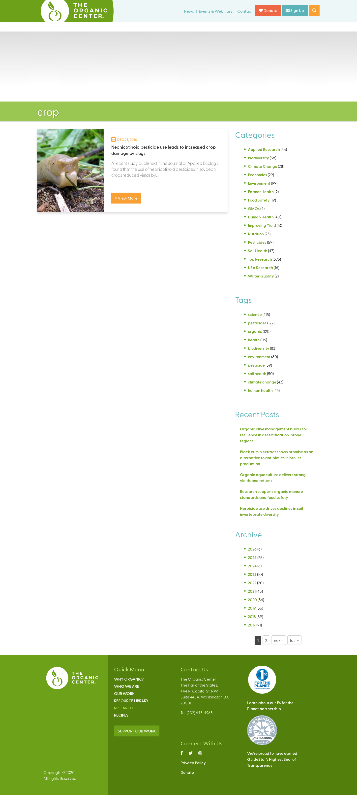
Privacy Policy (193, 762)
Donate (268, 10)
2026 (252, 549)
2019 (252, 608)
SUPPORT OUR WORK (137, 730)
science (255, 314)
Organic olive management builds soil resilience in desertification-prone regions (274, 434)
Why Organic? (129, 679)
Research (123, 707)
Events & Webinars (215, 11)
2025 (252, 557)
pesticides (257, 322)
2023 (252, 574)
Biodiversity (258, 157)
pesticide (256, 365)
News (189, 11)
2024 (252, 565)
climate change (262, 382)
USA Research (260, 267)
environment (259, 356)
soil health (257, 373)
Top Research (260, 259)
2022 (252, 582)
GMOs (254, 208)
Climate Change (262, 166)
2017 (252, 624)
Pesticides (257, 242)
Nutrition (256, 233)
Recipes (121, 715)
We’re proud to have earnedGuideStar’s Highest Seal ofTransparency (272, 759)
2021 (252, 591)
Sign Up (295, 10)
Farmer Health (261, 191)
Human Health (261, 216)
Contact (245, 11)
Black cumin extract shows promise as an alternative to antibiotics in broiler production (276, 457)
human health (260, 390)
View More (126, 198)
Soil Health (257, 250)
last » (294, 640)
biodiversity (258, 348)
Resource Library (131, 700)
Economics (257, 174)
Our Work (124, 693)
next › (278, 640)
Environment (259, 183)
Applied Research (264, 149)
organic (255, 331)
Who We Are (126, 686)
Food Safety (259, 200)
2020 (252, 599)
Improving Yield (262, 225)
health (254, 339)
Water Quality (261, 276)
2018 (252, 616)
